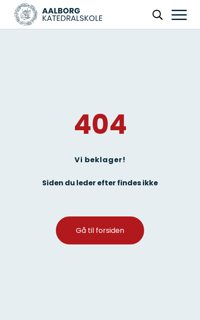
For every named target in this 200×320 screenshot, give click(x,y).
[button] (179, 15)
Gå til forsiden (100, 230)
